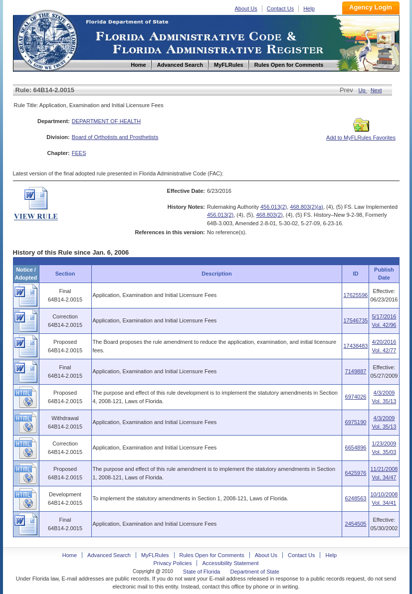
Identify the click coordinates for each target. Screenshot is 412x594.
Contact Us (280, 8)
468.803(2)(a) (306, 207)
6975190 (356, 422)
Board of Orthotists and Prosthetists (115, 137)
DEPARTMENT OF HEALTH (106, 121)
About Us (246, 8)
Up (363, 90)
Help (309, 8)
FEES (79, 153)
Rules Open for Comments (212, 555)
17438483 (355, 346)
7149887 (356, 371)
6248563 (356, 498)
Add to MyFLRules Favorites (361, 135)
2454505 (356, 524)
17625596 (355, 295)
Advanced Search (109, 555)
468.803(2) (269, 215)
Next (376, 90)
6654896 (356, 447)
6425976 (356, 473)
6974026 (356, 397)
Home (47, 39)
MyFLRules (155, 555)
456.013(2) (273, 207)
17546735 (355, 320)
